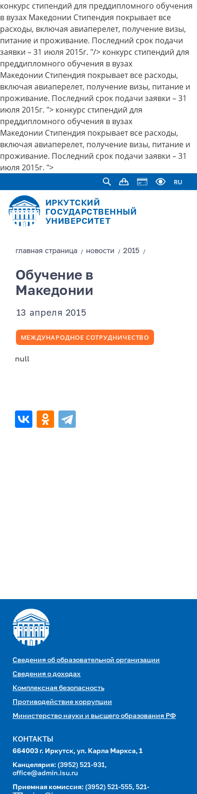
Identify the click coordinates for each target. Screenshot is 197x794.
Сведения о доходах (47, 674)
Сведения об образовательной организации (86, 660)
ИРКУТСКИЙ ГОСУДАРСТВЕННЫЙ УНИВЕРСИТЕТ (91, 212)
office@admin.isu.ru (45, 773)
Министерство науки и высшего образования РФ (94, 716)
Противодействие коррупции (62, 702)
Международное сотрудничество (85, 337)
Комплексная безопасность (58, 688)
